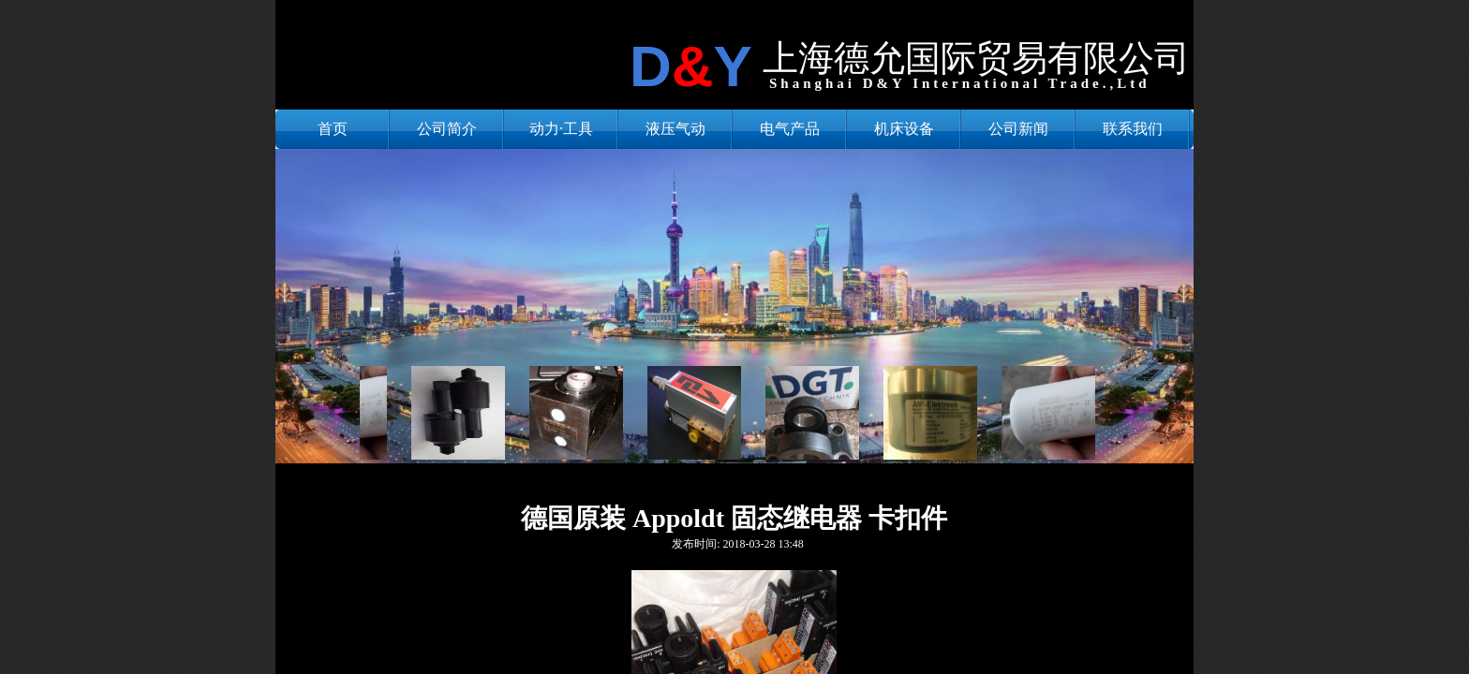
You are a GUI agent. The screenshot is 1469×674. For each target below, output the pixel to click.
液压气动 (675, 129)
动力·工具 (561, 129)
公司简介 (447, 129)
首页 (333, 129)
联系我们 (1133, 129)
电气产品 (790, 129)
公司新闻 (1018, 129)
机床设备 (904, 129)
